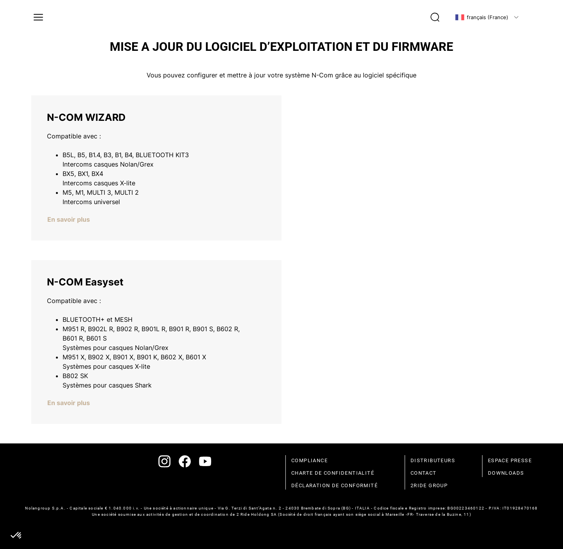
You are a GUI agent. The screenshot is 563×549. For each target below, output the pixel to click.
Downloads (506, 473)
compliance (309, 460)
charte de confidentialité (332, 473)
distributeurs (433, 460)
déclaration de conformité (334, 485)
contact (424, 473)
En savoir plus (68, 219)
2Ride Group (429, 485)
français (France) (481, 17)
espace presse (510, 460)
